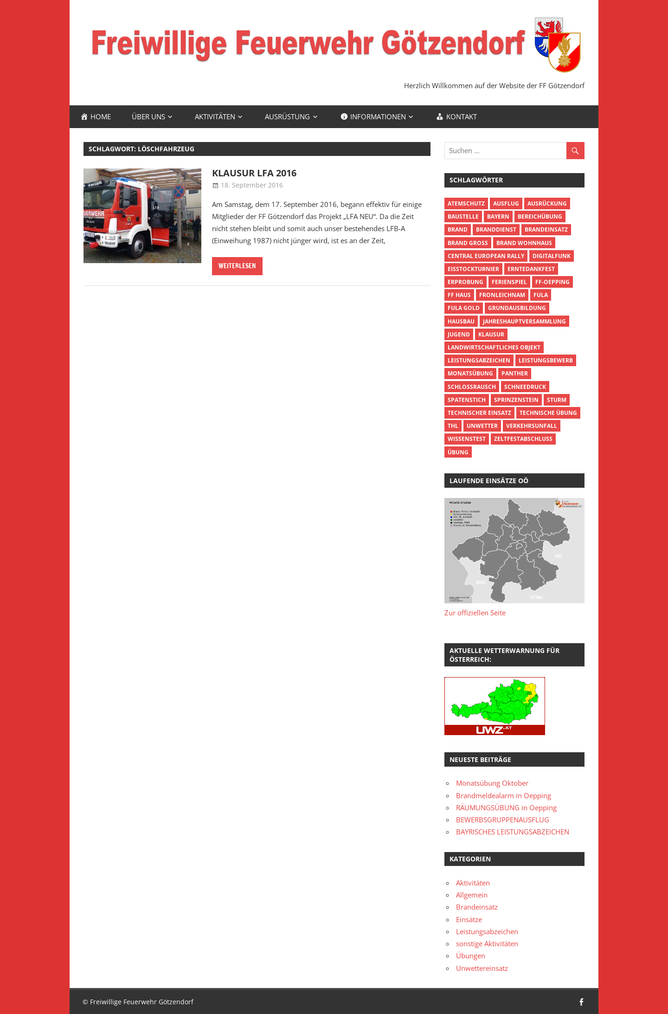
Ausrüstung (287, 116)
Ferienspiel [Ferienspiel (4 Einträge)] (509, 282)
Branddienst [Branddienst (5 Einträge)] (496, 229)
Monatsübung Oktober (492, 783)
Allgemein (472, 894)
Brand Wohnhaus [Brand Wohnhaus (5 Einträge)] (524, 243)
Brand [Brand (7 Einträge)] (458, 229)
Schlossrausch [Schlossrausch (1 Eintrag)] (472, 387)
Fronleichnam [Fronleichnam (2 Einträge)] (502, 295)
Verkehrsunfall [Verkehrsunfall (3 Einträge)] (531, 426)
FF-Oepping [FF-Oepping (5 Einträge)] (552, 282)
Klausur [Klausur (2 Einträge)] (491, 334)
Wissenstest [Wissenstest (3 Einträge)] (467, 439)
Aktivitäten (215, 116)
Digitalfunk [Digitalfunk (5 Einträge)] (552, 256)
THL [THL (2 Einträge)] (453, 426)
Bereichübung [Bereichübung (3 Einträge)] (540, 216)
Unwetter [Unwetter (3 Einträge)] (482, 426)
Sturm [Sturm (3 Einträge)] (556, 400)
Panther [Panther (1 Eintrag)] (514, 373)
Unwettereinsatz (482, 968)
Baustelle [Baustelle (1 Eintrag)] (463, 216)
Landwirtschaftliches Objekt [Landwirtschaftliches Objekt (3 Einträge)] (494, 347)
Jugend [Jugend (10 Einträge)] (459, 334)
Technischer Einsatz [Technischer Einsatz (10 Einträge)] (479, 413)
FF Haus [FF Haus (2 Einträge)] (459, 295)
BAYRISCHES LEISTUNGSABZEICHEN (512, 831)
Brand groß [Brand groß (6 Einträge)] (468, 243)
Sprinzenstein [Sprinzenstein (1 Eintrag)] (516, 400)
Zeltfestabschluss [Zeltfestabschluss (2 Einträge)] (523, 439)
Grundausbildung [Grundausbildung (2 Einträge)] (517, 308)
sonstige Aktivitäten (487, 943)
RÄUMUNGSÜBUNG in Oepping (506, 807)
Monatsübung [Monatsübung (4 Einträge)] (470, 373)
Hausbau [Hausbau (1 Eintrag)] (461, 321)
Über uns (148, 116)
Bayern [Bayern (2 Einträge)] (498, 216)
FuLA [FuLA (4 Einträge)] (540, 295)
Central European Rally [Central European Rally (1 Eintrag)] (486, 256)
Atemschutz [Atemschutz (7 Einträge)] (466, 203)
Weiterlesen (237, 266)
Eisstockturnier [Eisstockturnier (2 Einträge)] (473, 269)
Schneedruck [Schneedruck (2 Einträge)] (525, 387)
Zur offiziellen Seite (475, 612)
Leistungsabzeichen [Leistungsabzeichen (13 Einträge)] (479, 360)
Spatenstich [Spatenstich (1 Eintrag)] (467, 400)
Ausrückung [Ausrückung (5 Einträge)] (547, 203)
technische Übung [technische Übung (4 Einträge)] (548, 413)
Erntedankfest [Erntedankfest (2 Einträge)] (531, 269)
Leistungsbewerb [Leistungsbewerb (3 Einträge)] (546, 360)
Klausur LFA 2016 (254, 173)
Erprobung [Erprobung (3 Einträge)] (465, 282)
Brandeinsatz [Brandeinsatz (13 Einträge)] (546, 229)
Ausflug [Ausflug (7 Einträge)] (506, 203)
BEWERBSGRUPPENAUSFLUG (502, 819)
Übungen (470, 955)
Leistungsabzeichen (487, 931)
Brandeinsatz (477, 906)
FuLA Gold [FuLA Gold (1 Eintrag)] (464, 308)
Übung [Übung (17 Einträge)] (458, 452)
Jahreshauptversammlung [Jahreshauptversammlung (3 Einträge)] (524, 321)
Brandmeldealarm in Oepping (503, 795)
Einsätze (469, 919)
